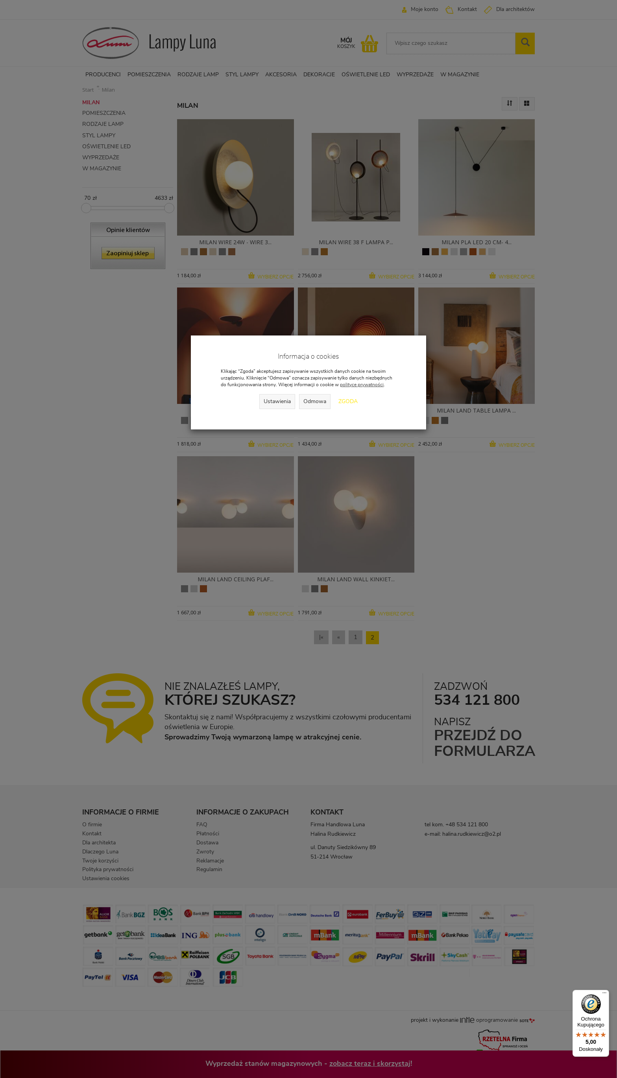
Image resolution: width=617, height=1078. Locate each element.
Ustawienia (277, 401)
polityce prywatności (362, 384)
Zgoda (348, 401)
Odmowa (314, 401)
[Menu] (604, 994)
